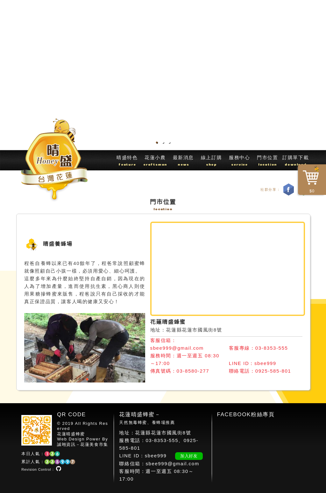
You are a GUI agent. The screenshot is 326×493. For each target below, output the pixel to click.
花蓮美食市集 (94, 444)
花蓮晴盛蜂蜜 (71, 434)
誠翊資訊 (66, 444)
